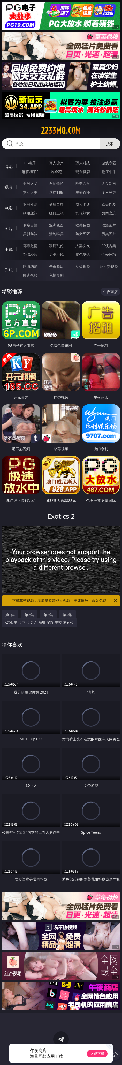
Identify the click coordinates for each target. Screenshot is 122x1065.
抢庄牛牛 (109, 171)
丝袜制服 (56, 192)
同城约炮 (30, 266)
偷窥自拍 (30, 224)
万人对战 (82, 162)
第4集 (67, 614)
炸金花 (56, 171)
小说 (8, 249)
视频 (8, 187)
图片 (8, 229)
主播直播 (82, 192)
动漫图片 (109, 224)
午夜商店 (56, 266)
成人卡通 (82, 204)
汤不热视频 (109, 266)
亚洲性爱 (30, 204)
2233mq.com (61, 130)
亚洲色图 (56, 224)
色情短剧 (56, 275)
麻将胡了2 (30, 171)
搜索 (109, 143)
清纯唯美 (56, 233)
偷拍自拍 (56, 204)
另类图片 (109, 233)
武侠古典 (109, 245)
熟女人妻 (30, 192)
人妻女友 (82, 245)
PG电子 (30, 162)
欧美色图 (82, 224)
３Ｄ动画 (109, 183)
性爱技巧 (109, 254)
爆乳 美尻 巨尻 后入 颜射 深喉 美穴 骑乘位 (39, 622)
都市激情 (30, 245)
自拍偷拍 (56, 183)
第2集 (29, 614)
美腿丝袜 (30, 233)
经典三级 (56, 213)
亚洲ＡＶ (30, 183)
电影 (8, 208)
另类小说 (56, 254)
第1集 (10, 614)
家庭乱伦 (56, 245)
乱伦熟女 (82, 213)
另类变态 (109, 213)
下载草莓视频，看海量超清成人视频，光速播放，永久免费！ (65, 601)
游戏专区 (109, 162)
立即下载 (97, 1053)
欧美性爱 (109, 204)
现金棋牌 (82, 171)
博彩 (8, 166)
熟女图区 (82, 233)
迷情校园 (30, 254)
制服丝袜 (30, 213)
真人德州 (56, 162)
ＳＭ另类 (109, 192)
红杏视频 (30, 275)
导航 (8, 270)
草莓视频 (82, 266)
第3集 (48, 614)
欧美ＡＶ (82, 183)
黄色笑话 (82, 254)
